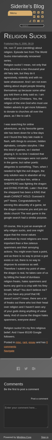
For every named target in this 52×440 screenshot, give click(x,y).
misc (18, 342)
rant (25, 342)
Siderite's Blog (27, 6)
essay (32, 342)
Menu (13, 13)
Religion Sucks (25, 36)
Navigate (9, 350)
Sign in (44, 437)
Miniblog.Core (24, 437)
